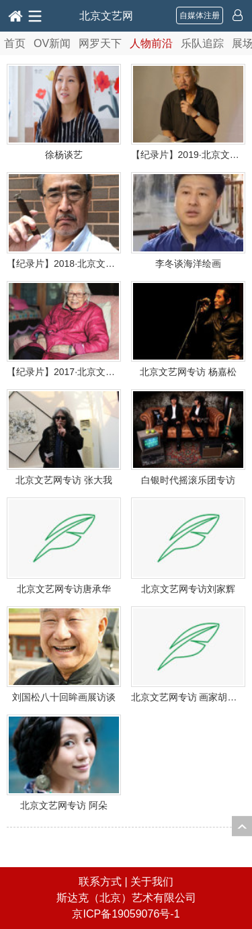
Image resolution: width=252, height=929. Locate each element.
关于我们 (151, 881)
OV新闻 (52, 43)
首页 (15, 43)
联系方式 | (104, 881)
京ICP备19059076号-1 (125, 914)
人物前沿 (151, 43)
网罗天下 (100, 43)
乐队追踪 (202, 43)
